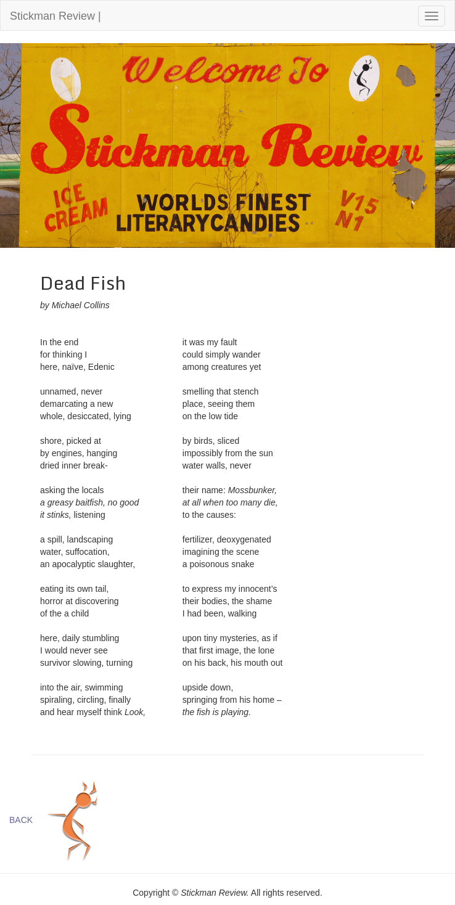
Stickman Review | (55, 16)
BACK (21, 820)
